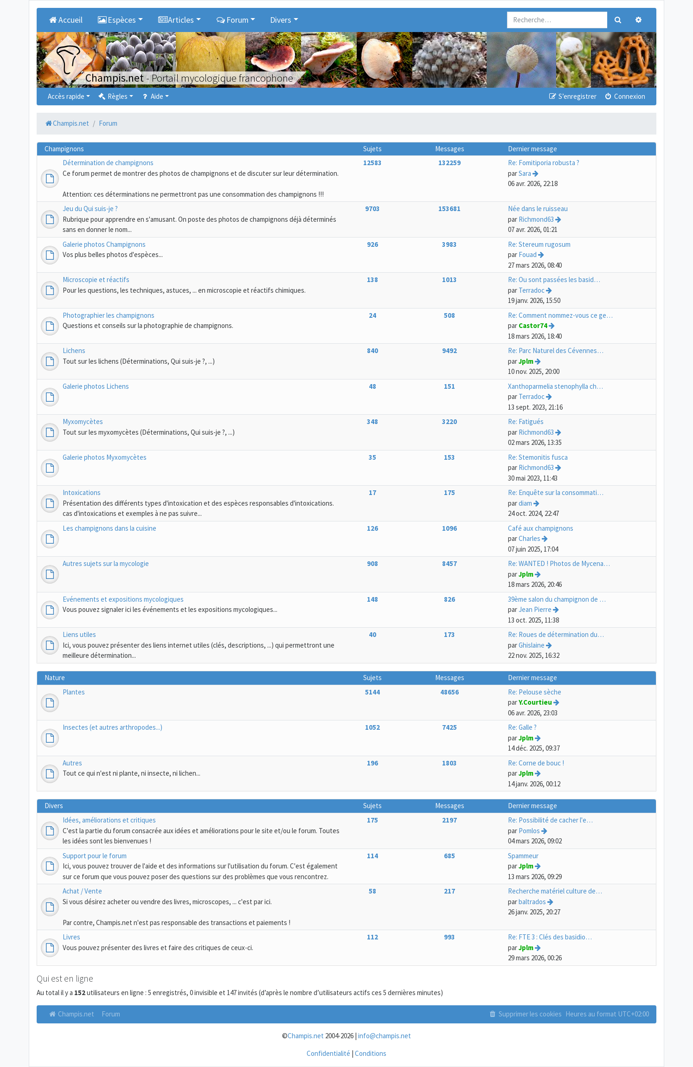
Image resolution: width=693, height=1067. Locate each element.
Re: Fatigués (526, 421)
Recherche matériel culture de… (555, 891)
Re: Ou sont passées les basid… (554, 279)
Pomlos (529, 830)
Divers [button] (280, 20)
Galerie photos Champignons (104, 244)
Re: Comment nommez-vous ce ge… (560, 315)
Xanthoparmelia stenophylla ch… (555, 386)
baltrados (532, 901)
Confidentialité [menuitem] (328, 1053)
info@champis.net (384, 1035)
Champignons (64, 148)
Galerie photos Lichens (96, 386)
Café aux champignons (540, 528)
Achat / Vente (82, 891)
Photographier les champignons (108, 315)
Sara (525, 173)
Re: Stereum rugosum (539, 244)
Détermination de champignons (108, 162)
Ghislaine (532, 645)
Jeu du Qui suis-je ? (90, 208)
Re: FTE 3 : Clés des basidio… (550, 936)
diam (525, 503)
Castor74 (533, 325)
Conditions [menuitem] (370, 1053)
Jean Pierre (535, 609)
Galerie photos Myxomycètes (105, 457)
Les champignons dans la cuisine (109, 528)
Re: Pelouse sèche (534, 692)
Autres (72, 762)
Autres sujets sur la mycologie (106, 563)
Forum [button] (232, 20)
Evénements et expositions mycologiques (123, 599)
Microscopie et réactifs (96, 279)
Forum (111, 1013)
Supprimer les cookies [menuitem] (525, 1013)
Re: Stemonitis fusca (538, 457)
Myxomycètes (83, 421)
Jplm (526, 361)
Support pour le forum (95, 855)
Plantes (74, 692)
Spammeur (523, 855)
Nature (55, 677)
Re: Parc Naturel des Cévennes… (555, 350)
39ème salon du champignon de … (557, 599)
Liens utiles (79, 634)
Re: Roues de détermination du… (556, 634)
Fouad (528, 254)
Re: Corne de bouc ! (536, 762)
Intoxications (82, 492)
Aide (152, 96)
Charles (529, 538)
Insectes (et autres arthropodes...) (112, 727)
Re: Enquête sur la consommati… (555, 492)
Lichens (74, 350)
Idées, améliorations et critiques (109, 820)
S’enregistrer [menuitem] (572, 96)
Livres (71, 936)
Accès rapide (66, 96)
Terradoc (532, 290)
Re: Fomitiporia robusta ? (543, 162)
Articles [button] (176, 20)
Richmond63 (536, 219)
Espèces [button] (116, 20)
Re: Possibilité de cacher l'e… (550, 820)
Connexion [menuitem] (624, 96)
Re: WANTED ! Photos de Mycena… (559, 563)
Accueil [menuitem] (65, 20)
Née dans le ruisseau (538, 208)
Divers (54, 805)
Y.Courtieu (535, 702)
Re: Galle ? (522, 727)
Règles (112, 96)
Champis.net (71, 1013)
